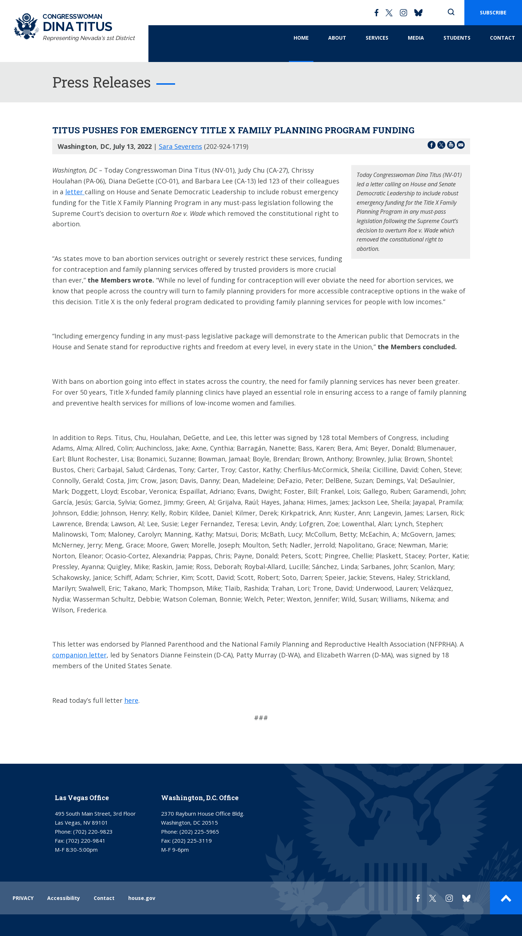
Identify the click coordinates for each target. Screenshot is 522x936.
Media (416, 37)
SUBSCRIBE (493, 12)
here (131, 700)
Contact (502, 37)
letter (75, 191)
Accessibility (63, 898)
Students (456, 37)
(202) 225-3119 (192, 840)
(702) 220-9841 (86, 840)
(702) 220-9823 (93, 831)
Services (377, 37)
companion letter (79, 655)
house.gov (141, 898)
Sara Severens (180, 146)
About (337, 37)
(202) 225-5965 (199, 831)
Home (301, 37)
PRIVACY (23, 898)
